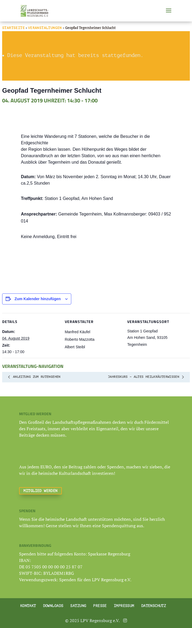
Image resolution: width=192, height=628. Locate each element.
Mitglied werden (40, 491)
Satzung (78, 606)
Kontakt (28, 606)
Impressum (124, 606)
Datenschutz (153, 606)
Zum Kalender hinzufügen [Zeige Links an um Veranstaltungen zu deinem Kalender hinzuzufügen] (38, 299)
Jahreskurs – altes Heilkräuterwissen (144, 377)
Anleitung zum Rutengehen (36, 377)
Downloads (53, 606)
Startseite (13, 28)
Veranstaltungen (45, 28)
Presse (100, 606)
